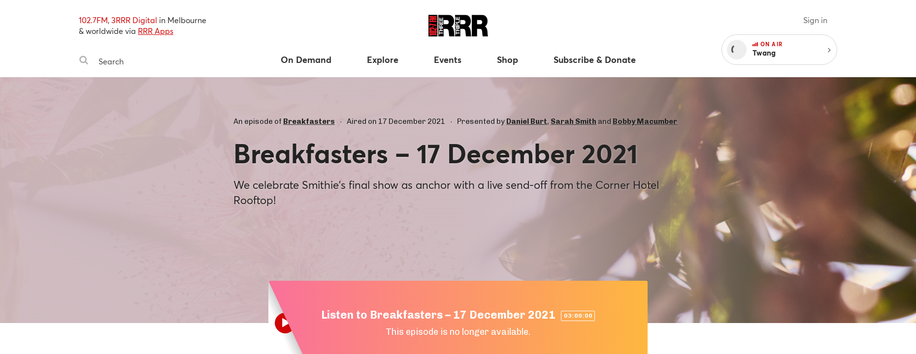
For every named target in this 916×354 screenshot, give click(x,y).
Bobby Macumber (645, 121)
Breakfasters (309, 121)
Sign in (815, 20)
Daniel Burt (526, 121)
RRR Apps (155, 31)
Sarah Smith (573, 121)
